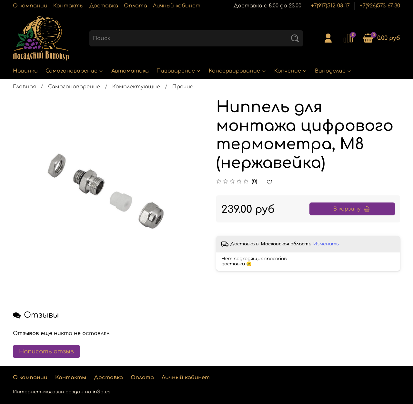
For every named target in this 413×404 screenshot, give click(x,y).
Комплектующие (136, 87)
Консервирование (237, 71)
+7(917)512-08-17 (330, 6)
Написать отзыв (46, 351)
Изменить (326, 243)
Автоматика (130, 71)
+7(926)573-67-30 (380, 6)
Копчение (290, 71)
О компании (30, 6)
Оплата (135, 6)
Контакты (68, 6)
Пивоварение (178, 71)
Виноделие (333, 71)
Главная (24, 87)
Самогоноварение (74, 71)
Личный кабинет (176, 6)
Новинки (25, 71)
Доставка (103, 6)
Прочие (182, 87)
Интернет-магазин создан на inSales (61, 391)
